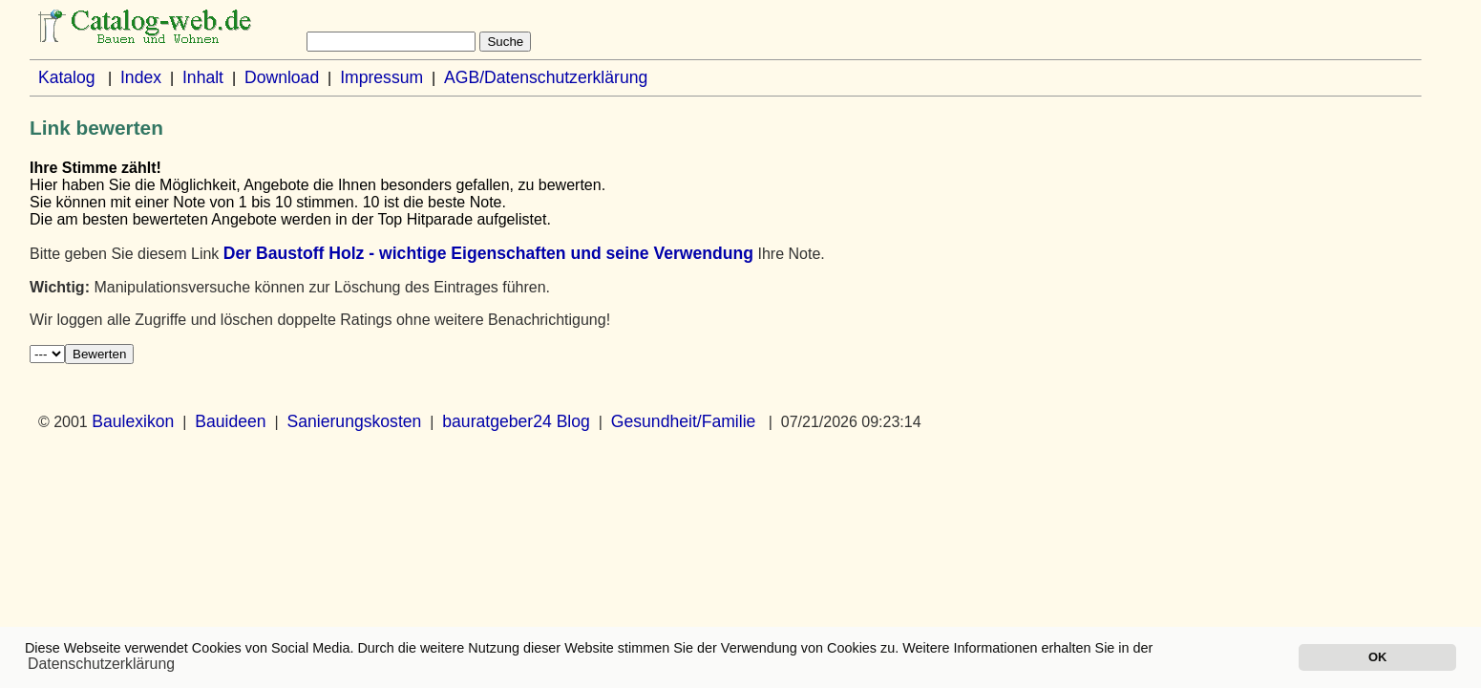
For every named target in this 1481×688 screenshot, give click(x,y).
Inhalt (202, 77)
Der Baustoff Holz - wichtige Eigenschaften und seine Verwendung (488, 253)
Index (140, 77)
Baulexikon (133, 421)
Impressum (381, 77)
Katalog (66, 77)
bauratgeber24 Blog (516, 421)
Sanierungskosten (354, 421)
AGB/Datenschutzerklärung (545, 77)
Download (281, 77)
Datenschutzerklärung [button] (101, 664)
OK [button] (1377, 657)
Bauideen (230, 421)
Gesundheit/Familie (683, 421)
